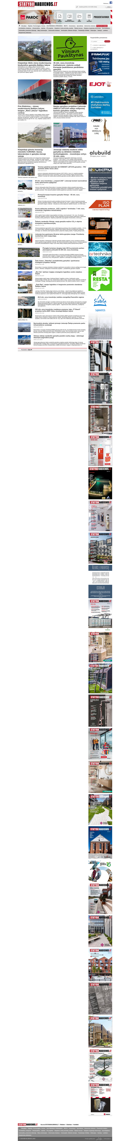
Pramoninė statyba (102, 26)
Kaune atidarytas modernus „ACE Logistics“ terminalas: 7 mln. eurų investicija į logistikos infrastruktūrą (59, 209)
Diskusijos (93, 30)
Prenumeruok (107, 41)
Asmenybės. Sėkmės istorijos (69, 30)
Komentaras (72, 26)
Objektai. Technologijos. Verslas (36, 26)
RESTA (66, 26)
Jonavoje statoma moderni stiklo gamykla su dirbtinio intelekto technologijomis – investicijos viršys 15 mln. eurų (69, 153)
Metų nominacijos (42, 30)
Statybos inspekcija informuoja (92, 28)
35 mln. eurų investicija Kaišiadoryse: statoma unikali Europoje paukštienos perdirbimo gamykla (68, 66)
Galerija (100, 30)
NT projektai (50, 28)
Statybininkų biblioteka (25, 32)
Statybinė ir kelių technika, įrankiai (63, 28)
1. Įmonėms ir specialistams (98, 45)
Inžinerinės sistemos (90, 26)
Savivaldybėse (106, 28)
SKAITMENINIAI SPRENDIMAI (55, 26)
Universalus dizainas (54, 30)
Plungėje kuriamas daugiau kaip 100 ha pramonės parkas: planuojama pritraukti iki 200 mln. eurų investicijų (63, 249)
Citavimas (69, 1124)
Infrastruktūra (36, 28)
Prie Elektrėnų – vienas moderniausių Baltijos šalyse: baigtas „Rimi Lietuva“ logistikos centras (33, 109)
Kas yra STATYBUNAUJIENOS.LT (50, 1124)
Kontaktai (76, 1124)
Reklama (105, 3)
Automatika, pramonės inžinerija (27, 30)
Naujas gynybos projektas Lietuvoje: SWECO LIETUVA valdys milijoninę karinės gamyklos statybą (69, 108)
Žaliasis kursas (78, 28)
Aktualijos (24, 26)
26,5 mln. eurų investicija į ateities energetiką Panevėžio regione (61, 297)
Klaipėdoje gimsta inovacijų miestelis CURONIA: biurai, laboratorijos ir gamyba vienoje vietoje (32, 153)
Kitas (29, 349)
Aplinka (43, 28)
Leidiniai (105, 30)
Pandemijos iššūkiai (83, 30)
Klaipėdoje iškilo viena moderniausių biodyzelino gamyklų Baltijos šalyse (34, 64)
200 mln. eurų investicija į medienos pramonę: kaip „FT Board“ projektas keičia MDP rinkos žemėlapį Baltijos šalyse (57, 310)
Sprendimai (80, 26)
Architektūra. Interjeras (25, 28)
